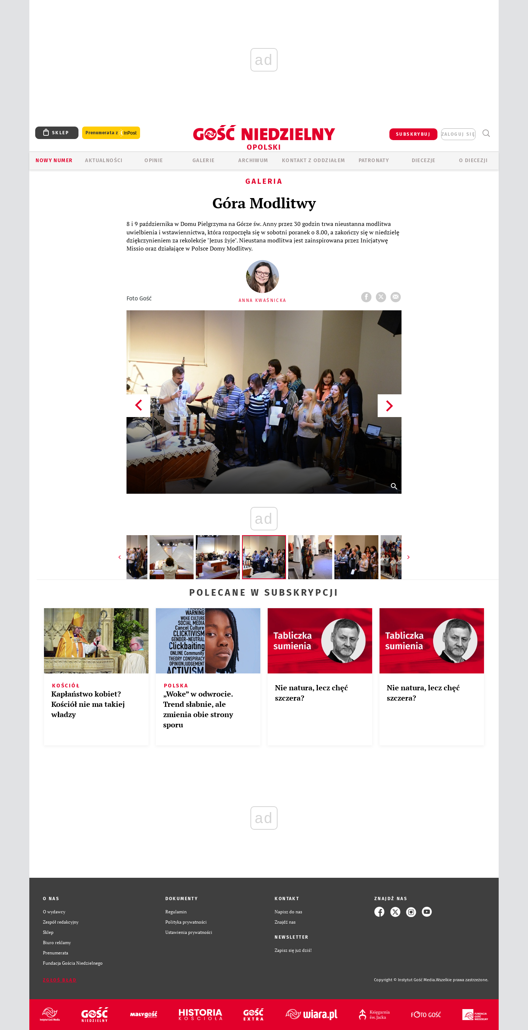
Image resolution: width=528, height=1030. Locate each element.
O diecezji (473, 160)
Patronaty (374, 160)
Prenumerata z (111, 133)
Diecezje (424, 160)
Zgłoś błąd (60, 980)
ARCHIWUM (253, 160)
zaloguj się (458, 134)
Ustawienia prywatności (188, 932)
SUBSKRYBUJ (413, 134)
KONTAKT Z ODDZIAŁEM (313, 160)
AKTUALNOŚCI (103, 160)
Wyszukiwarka (486, 133)
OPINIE (153, 160)
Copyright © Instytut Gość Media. (405, 980)
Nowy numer (54, 160)
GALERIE (203, 160)
